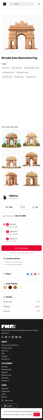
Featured (4, 388)
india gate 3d (30, 77)
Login (3, 394)
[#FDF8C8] (20, 287)
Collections (5, 391)
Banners (4, 372)
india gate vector (8, 72)
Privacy (27, 252)
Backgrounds (6, 369)
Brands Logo (6, 375)
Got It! (37, 415)
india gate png (17, 68)
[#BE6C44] (15, 287)
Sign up (4, 397)
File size (21, 311)
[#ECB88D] (5, 287)
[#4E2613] (10, 287)
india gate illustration (31, 68)
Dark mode (7, 400)
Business (4, 378)
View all (4, 380)
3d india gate (19, 77)
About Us (4, 350)
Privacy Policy (6, 348)
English (8, 406)
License (4, 356)
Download (21, 248)
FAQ (2, 353)
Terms (32, 252)
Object (37, 306)
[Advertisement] (21, 103)
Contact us (5, 359)
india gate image (22, 72)
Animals (4, 366)
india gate (5, 68)
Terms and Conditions (9, 345)
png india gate (7, 77)
